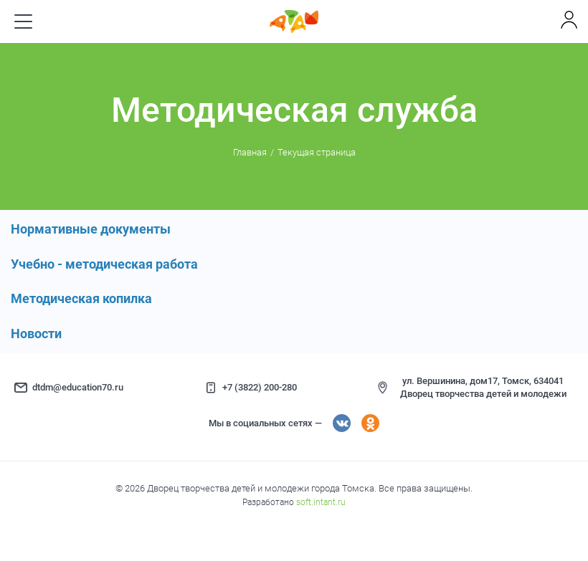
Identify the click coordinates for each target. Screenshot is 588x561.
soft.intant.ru (321, 502)
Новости (36, 333)
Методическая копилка (81, 298)
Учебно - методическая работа (104, 264)
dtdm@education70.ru (77, 387)
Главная (250, 152)
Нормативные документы (91, 228)
